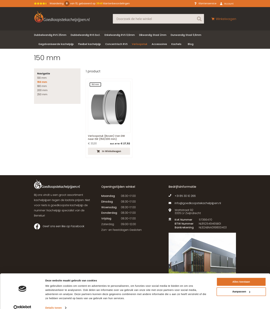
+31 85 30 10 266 (185, 196)
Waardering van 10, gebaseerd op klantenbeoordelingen (90, 3)
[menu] (135, 39)
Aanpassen (241, 286)
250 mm (42, 94)
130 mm (42, 78)
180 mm (42, 86)
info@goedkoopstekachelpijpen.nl (198, 203)
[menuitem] (50, 35)
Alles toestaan (241, 276)
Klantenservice (207, 3)
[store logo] (68, 17)
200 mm (42, 90)
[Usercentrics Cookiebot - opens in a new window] (22, 302)
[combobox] (158, 19)
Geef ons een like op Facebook (59, 226)
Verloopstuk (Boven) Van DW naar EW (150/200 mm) (106, 137)
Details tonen (53, 302)
